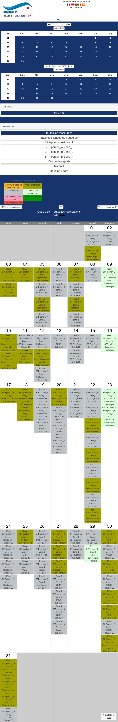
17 (22, 52)
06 (59, 264)
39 (8, 93)
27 (66, 56)
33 (8, 47)
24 (22, 56)
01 (92, 228)
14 (81, 47)
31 (8, 38)
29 (95, 56)
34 (8, 52)
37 (8, 84)
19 (95, 89)
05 (42, 264)
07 (75, 264)
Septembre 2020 (59, 66)
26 (52, 56)
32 (8, 42)
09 (109, 264)
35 (8, 56)
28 (81, 56)
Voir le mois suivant (107, 207)
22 (95, 52)
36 (8, 61)
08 (92, 264)
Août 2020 (59, 25)
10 (22, 47)
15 (95, 47)
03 (8, 264)
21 (81, 52)
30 (110, 56)
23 (110, 52)
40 (8, 98)
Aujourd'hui (59, 28)
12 (52, 47)
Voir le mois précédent (11, 207)
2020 (62, 214)
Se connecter (76, 7)
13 (66, 47)
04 (25, 264)
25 (37, 56)
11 (37, 47)
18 (37, 52)
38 (8, 89)
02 (109, 228)
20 (66, 52)
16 (110, 47)
